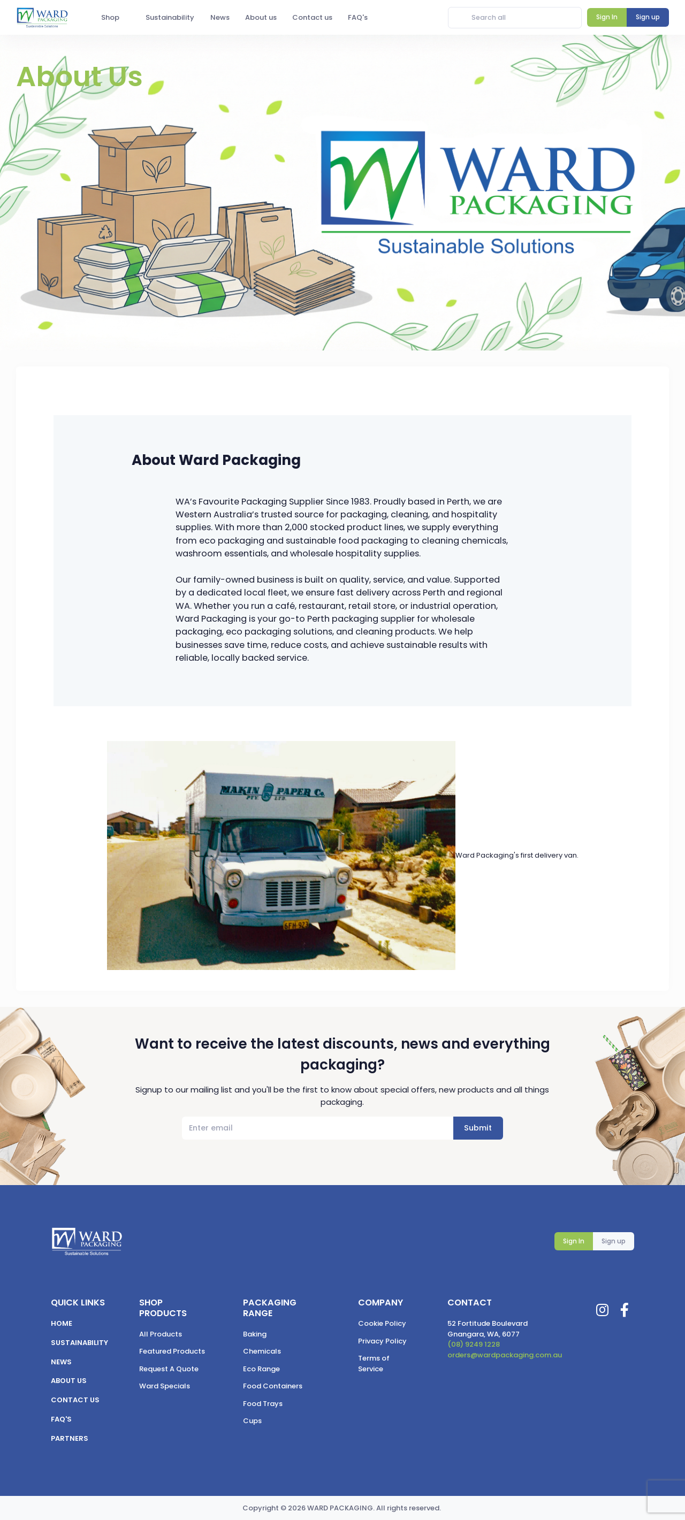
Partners (69, 1438)
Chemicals (262, 1351)
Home (61, 1323)
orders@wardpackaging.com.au (504, 1355)
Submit (478, 1127)
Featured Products (172, 1351)
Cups (252, 1421)
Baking (255, 1334)
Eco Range (261, 1369)
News (61, 1362)
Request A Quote (169, 1369)
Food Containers (272, 1386)
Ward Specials (164, 1386)
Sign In (573, 1241)
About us (69, 1381)
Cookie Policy (382, 1323)
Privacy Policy (382, 1341)
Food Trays (263, 1404)
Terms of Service (374, 1363)
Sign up (614, 1241)
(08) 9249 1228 (473, 1344)
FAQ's (61, 1419)
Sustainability (79, 1343)
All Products (160, 1334)
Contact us (75, 1400)
